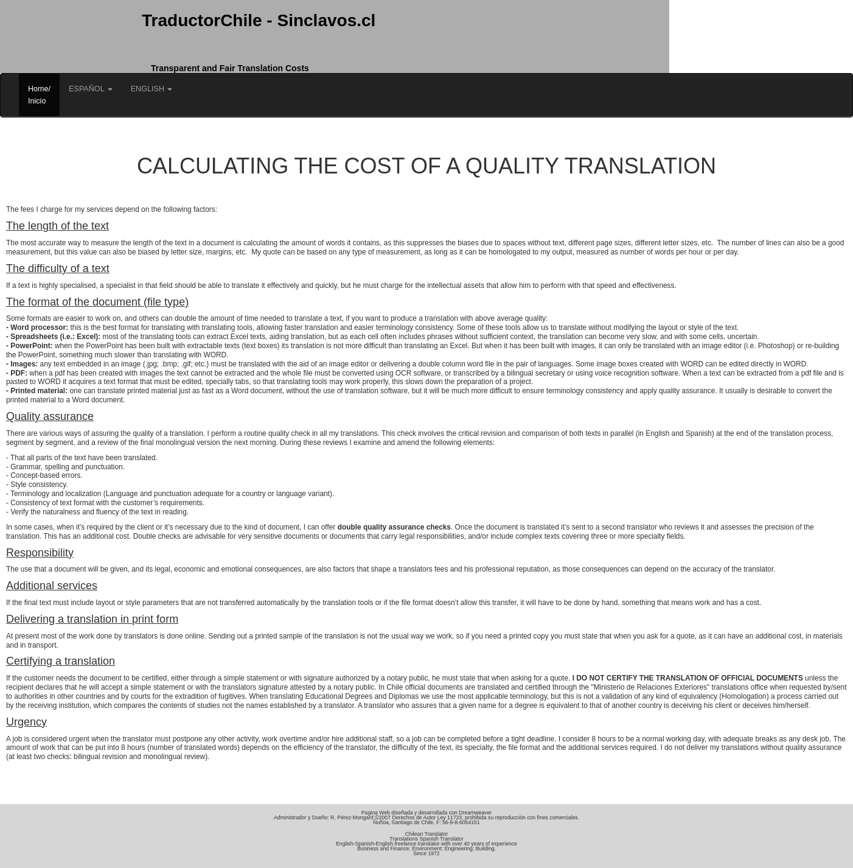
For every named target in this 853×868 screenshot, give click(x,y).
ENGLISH (152, 89)
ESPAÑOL (91, 89)
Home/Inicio (39, 95)
